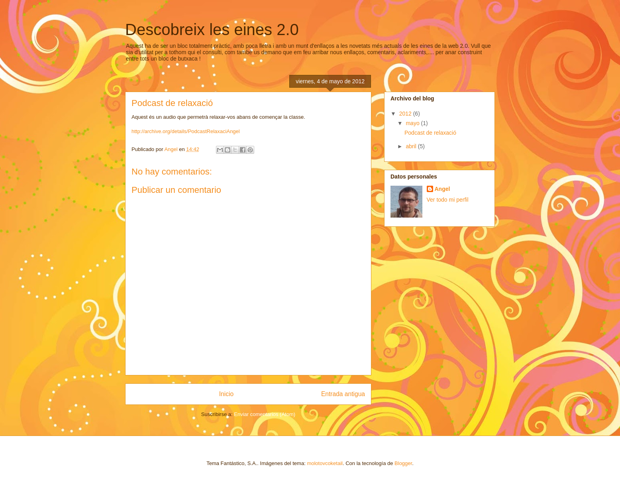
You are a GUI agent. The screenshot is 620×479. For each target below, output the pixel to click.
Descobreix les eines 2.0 (212, 29)
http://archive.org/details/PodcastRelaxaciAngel (185, 131)
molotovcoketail (325, 463)
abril (412, 146)
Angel (442, 189)
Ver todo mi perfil (448, 199)
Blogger (403, 463)
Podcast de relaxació (430, 133)
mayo (413, 123)
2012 (406, 113)
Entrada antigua (343, 394)
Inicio (226, 394)
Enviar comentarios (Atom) (264, 414)
